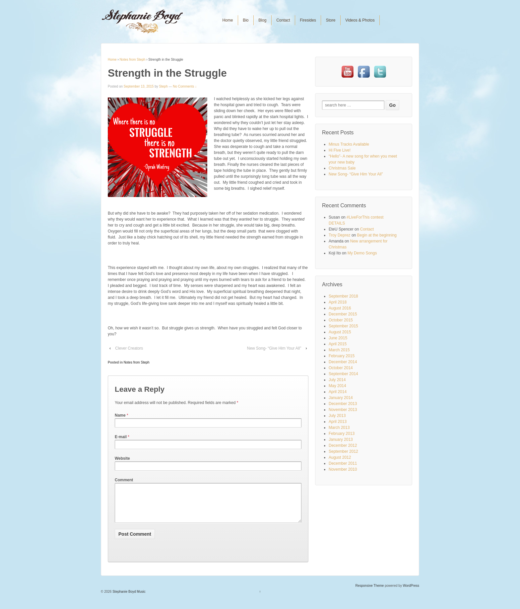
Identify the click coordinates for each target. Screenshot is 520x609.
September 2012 (343, 451)
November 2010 (343, 469)
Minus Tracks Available (349, 144)
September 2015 (343, 326)
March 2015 (339, 350)
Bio (245, 20)
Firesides (308, 20)
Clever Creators (129, 348)
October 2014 (341, 368)
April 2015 (338, 344)
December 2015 (343, 314)
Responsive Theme (369, 593)
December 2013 (343, 403)
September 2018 (343, 296)
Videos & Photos (360, 20)
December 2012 (343, 445)
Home (227, 20)
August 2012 (340, 457)
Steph (163, 86)
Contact (283, 20)
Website (122, 458)
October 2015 (341, 320)
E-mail (121, 437)
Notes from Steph (133, 59)
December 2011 (343, 463)
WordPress (411, 593)
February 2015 (342, 356)
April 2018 (338, 302)
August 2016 (340, 308)
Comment (124, 480)
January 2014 (341, 397)
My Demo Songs (362, 253)
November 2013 (343, 409)
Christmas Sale (342, 168)
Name (120, 415)
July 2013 (337, 415)
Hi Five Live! (340, 150)
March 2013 (339, 427)
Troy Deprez (340, 235)
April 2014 (338, 391)
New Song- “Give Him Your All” (274, 348)
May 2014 (337, 385)
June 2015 (338, 338)
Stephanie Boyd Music (128, 599)
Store (331, 20)
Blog (262, 20)
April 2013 (338, 421)
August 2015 (340, 332)
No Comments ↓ (185, 86)
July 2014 (337, 379)
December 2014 (343, 362)
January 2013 (341, 439)
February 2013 (342, 433)
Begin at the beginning (377, 235)
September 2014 (343, 374)
